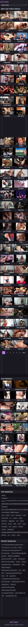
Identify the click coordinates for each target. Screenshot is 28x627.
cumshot (3, 529)
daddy (20, 518)
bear (13, 515)
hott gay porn (21, 559)
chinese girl (18, 515)
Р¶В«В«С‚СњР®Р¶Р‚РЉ (14, 556)
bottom (22, 521)
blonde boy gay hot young (18, 581)
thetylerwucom (5, 584)
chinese (3, 495)
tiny (20, 570)
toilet (2, 573)
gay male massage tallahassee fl (14, 573)
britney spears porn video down (9, 570)
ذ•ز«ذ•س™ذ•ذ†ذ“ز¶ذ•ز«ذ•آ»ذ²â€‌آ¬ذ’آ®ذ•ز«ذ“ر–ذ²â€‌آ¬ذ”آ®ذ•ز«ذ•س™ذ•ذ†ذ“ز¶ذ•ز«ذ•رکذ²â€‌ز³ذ (11, 548)
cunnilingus (4, 526)
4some (3, 501)
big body (3, 535)
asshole (10, 523)
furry (2, 515)
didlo (15, 523)
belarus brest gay (5, 581)
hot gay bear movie (6, 564)
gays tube (3, 556)
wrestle (18, 561)
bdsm (24, 515)
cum (9, 535)
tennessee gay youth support (8, 590)
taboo (23, 564)
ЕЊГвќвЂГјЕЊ (16, 564)
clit (10, 518)
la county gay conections (7, 593)
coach (18, 535)
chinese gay (4, 506)
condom (15, 518)
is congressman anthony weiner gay (10, 578)
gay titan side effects (6, 559)
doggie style (11, 529)
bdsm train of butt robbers (7, 561)
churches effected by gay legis (18, 553)
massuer (24, 561)
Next (23, 352)
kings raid (13, 584)
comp (24, 523)
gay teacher (13, 576)
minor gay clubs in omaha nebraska (10, 550)
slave (2, 595)
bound (3, 576)
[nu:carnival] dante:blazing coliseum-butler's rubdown (12, 545)
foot (10, 526)
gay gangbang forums (11, 595)
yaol (17, 521)
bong (23, 570)
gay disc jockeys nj (5, 567)
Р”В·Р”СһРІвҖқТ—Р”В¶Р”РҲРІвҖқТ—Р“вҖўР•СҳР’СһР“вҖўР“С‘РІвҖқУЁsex (10, 513)
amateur (8, 515)
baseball (21, 526)
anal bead (3, 523)
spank (19, 523)
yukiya (15, 559)
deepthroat (4, 521)
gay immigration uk (20, 593)
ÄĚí (7, 576)
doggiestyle (11, 521)
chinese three (4, 518)
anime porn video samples (7, 587)
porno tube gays (5, 553)
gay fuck (15, 526)
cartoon (13, 535)
